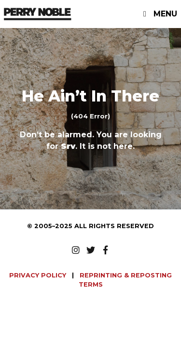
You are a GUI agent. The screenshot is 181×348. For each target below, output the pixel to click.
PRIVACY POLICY (38, 275)
